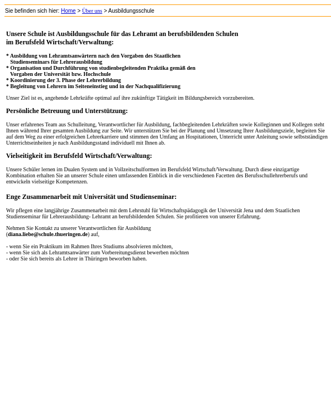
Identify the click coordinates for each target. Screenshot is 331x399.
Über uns (92, 11)
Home (68, 11)
